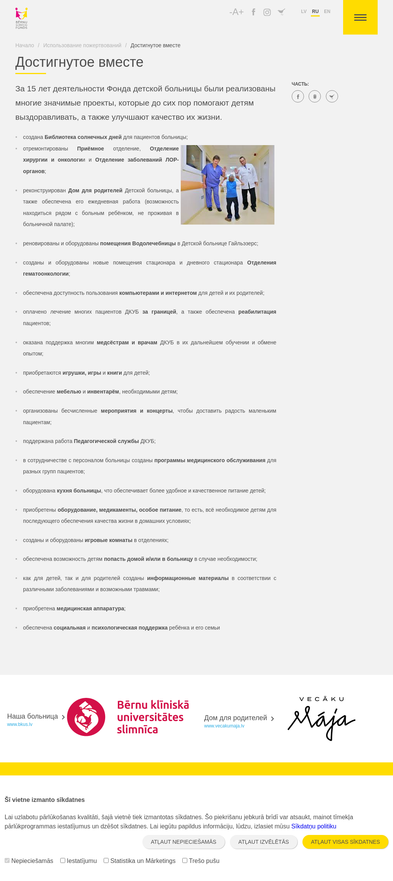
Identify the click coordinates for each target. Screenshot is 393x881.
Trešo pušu (201, 861)
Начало (24, 45)
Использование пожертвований (82, 45)
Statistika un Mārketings (139, 861)
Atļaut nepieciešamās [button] (183, 842)
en (327, 11)
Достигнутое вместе (155, 45)
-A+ (237, 12)
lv (304, 11)
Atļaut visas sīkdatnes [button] (345, 842)
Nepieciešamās (29, 861)
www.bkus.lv (19, 724)
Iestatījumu (78, 861)
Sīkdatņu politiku (313, 826)
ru (315, 11)
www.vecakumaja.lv (224, 726)
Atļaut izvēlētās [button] (263, 842)
